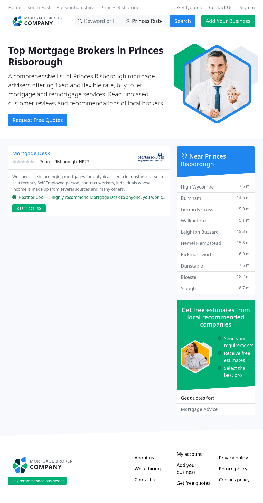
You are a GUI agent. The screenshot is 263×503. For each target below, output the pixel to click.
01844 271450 (29, 208)
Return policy (233, 469)
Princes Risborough (121, 7)
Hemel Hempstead (216, 243)
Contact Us (221, 7)
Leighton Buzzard (216, 232)
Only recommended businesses (37, 480)
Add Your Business (228, 20)
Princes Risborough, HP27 (64, 161)
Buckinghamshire (76, 7)
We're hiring (148, 469)
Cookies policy (234, 480)
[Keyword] (99, 21)
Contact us (146, 480)
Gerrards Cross (216, 209)
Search (183, 20)
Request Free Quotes (38, 119)
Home (14, 7)
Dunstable (216, 265)
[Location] (147, 21)
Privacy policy (233, 458)
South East (38, 7)
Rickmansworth (216, 254)
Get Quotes (189, 7)
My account (189, 454)
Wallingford (216, 220)
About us (144, 458)
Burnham (216, 198)
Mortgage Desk (31, 153)
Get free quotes (193, 483)
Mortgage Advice (199, 409)
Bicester (216, 277)
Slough (216, 288)
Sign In (247, 7)
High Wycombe (216, 186)
